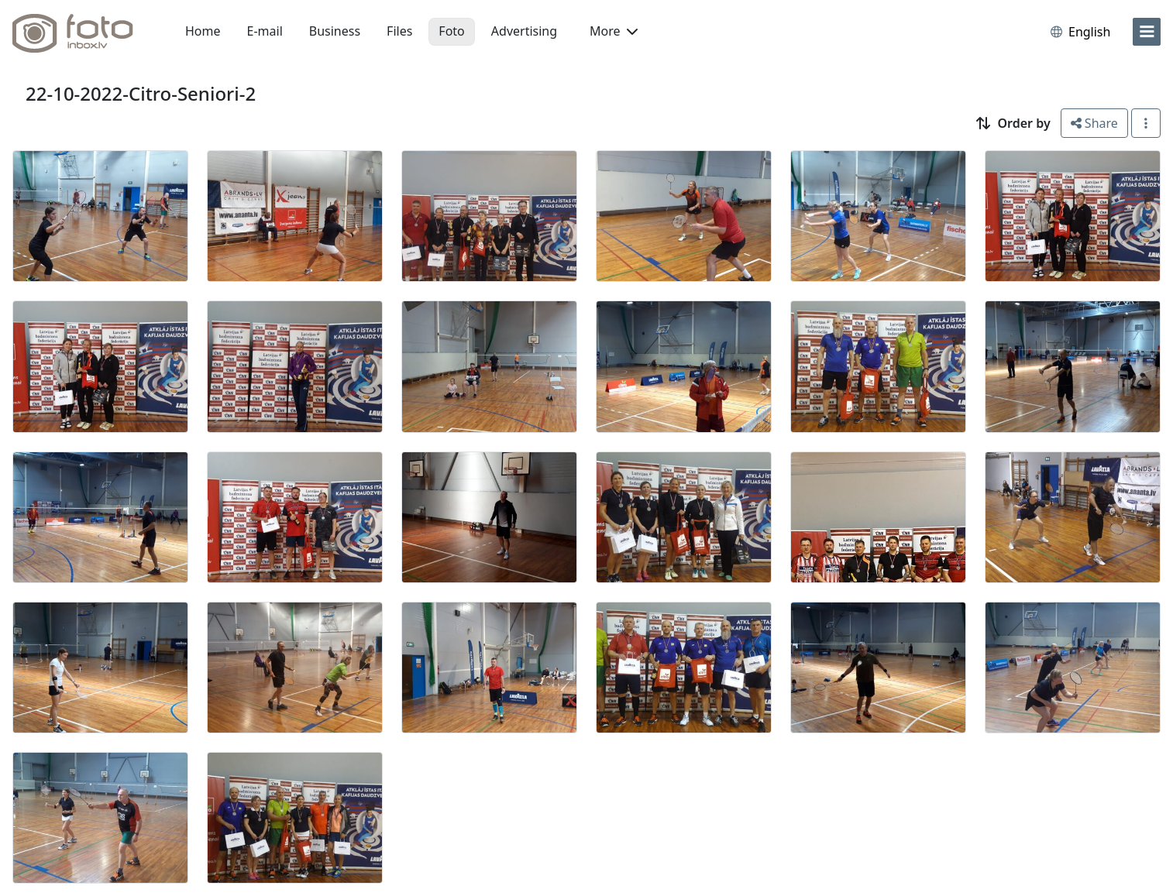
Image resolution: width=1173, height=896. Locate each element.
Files (399, 30)
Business (334, 30)
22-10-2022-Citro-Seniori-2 (141, 93)
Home (203, 30)
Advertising (524, 30)
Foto (451, 30)
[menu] (1147, 32)
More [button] (614, 30)
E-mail (265, 30)
